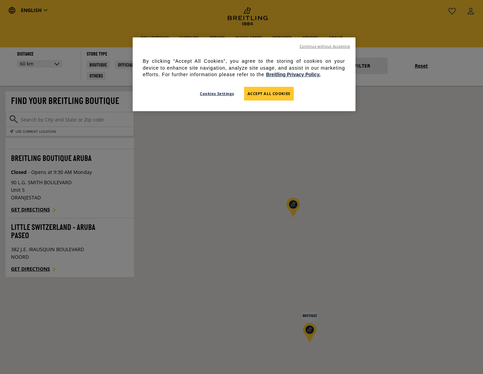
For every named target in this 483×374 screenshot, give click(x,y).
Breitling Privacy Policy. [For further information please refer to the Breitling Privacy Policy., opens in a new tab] (293, 74)
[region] (244, 74)
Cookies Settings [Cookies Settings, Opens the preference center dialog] (217, 93)
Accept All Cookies (268, 93)
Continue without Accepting (325, 46)
